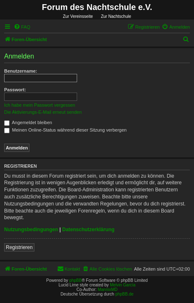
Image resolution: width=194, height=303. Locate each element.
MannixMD (108, 289)
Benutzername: (20, 70)
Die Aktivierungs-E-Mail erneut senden (43, 112)
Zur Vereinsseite (78, 16)
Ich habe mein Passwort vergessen (39, 105)
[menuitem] (22, 27)
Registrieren (19, 247)
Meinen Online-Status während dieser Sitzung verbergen (65, 129)
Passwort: (15, 89)
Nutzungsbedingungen (31, 229)
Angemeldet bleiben (28, 122)
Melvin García (123, 285)
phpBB (75, 280)
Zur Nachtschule (116, 16)
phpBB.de (124, 294)
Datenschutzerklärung (88, 229)
